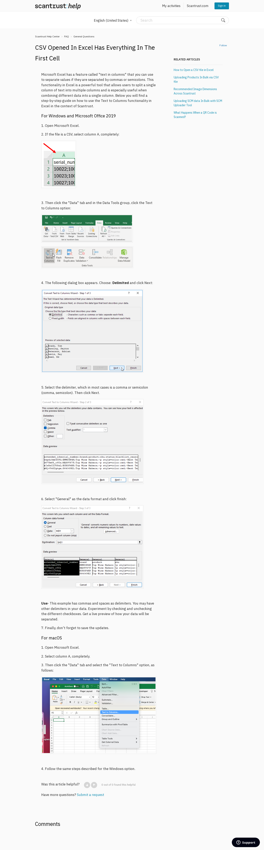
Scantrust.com (197, 6)
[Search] (182, 20)
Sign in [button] (222, 5)
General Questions (83, 36)
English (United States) (111, 20)
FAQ (66, 36)
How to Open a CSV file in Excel (194, 70)
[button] (87, 785)
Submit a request (90, 794)
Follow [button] (223, 45)
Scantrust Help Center (47, 36)
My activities (171, 6)
